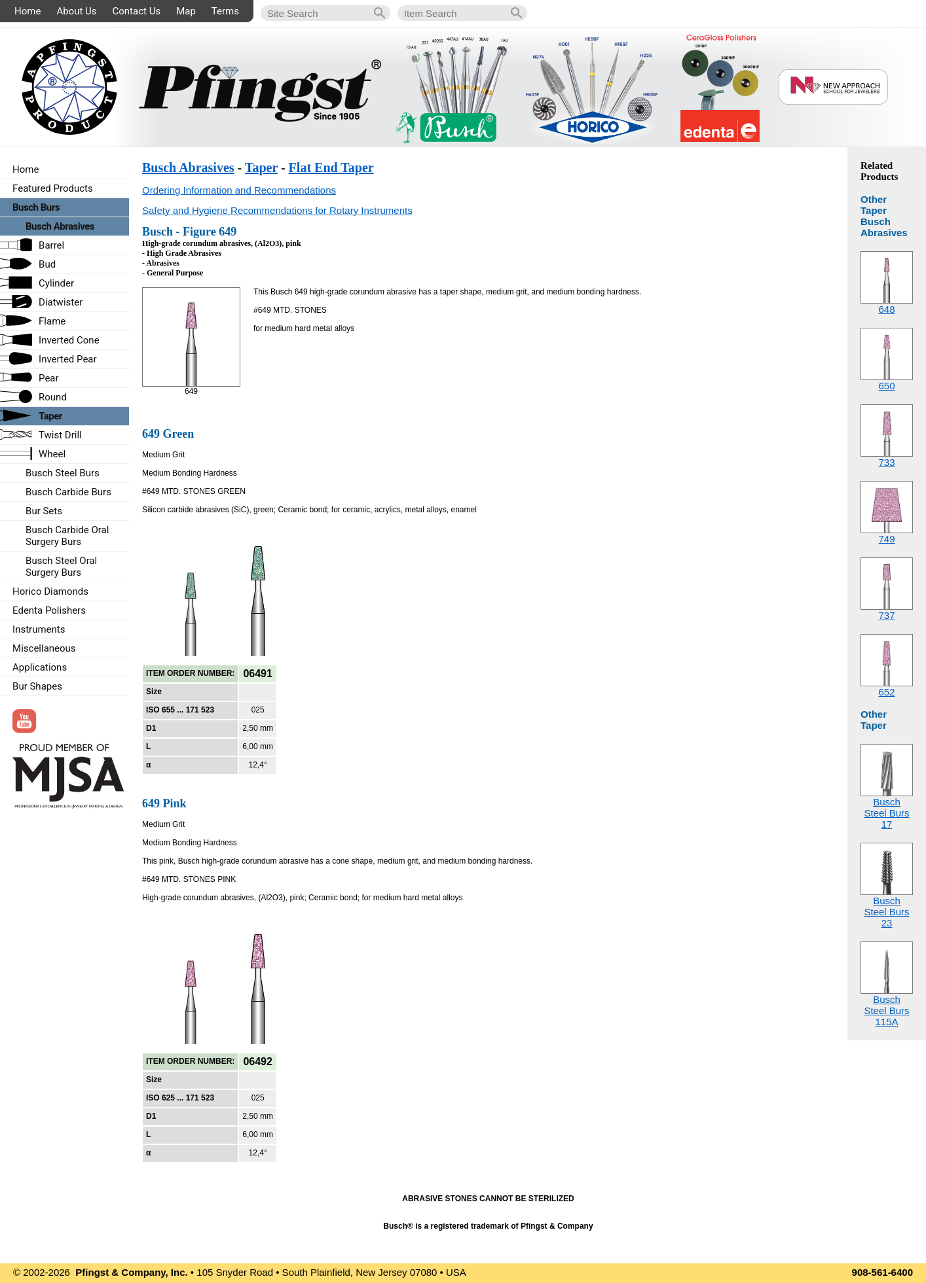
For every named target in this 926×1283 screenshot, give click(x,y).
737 (886, 615)
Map (186, 11)
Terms (225, 11)
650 (886, 385)
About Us (76, 11)
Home (27, 11)
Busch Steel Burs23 (886, 911)
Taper (261, 167)
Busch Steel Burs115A (886, 1010)
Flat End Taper (331, 167)
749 (886, 538)
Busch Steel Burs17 (886, 813)
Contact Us (137, 11)
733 (886, 462)
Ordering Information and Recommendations (239, 190)
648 (886, 309)
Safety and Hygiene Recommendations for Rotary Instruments (277, 210)
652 (886, 691)
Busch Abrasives (188, 167)
